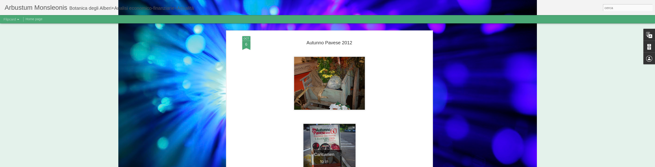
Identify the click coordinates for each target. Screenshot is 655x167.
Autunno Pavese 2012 (329, 42)
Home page (34, 19)
